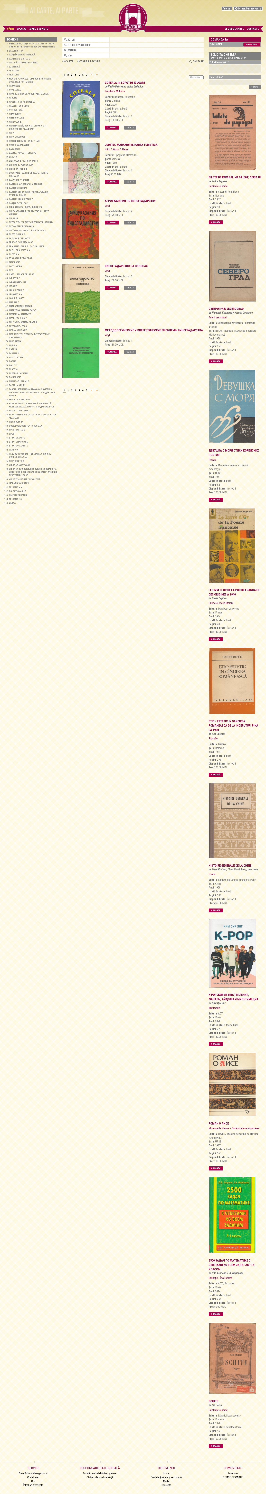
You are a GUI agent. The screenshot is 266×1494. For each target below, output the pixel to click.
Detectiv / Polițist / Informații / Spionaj (31, 222)
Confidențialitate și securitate (166, 1477)
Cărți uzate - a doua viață (100, 1477)
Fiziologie (14, 262)
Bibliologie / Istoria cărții (23, 161)
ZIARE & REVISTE (88, 61)
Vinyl (107, 205)
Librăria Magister (19, 483)
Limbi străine (16, 290)
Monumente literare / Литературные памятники (234, 1128)
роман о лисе (219, 1123)
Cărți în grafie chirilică (22, 54)
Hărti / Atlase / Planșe (21, 274)
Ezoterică (14, 66)
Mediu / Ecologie (18, 318)
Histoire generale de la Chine (230, 865)
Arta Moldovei (17, 137)
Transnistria (16, 461)
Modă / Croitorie (18, 330)
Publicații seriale (19, 381)
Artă (11, 133)
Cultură (13, 218)
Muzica (13, 345)
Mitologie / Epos (18, 326)
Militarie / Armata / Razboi (23, 322)
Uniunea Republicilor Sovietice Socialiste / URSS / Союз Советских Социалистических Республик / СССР (33, 472)
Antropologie (16, 117)
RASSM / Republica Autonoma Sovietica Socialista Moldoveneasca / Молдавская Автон (32, 392)
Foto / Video (15, 266)
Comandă (112, 127)
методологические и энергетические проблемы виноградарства (154, 330)
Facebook (232, 1473)
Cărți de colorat (18, 188)
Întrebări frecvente (248, 8)
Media (166, 1481)
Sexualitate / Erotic (20, 410)
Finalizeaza (252, 44)
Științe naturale (18, 442)
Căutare (196, 61)
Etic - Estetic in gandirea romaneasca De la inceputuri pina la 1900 (233, 725)
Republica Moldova (19, 399)
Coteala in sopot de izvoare (125, 82)
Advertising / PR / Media (22, 102)
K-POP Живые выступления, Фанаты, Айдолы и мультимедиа (233, 997)
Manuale (14, 302)
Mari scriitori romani (21, 306)
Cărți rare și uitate (19, 58)
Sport (12, 434)
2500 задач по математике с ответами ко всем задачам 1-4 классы (231, 1265)
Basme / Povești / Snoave (22, 153)
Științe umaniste (18, 445)
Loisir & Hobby (16, 298)
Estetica (14, 254)
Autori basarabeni (19, 145)
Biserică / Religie (18, 169)
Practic (13, 369)
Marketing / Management (22, 310)
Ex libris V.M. (16, 487)
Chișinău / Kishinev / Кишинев (25, 207)
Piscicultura (16, 357)
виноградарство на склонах (126, 266)
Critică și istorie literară (23, 62)
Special (21, 28)
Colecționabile (17, 491)
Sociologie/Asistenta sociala (25, 426)
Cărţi (10, 28)
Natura (13, 349)
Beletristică (16, 51)
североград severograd (226, 308)
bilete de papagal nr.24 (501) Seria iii (235, 177)
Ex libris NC (15, 499)
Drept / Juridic (17, 234)
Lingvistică (15, 294)
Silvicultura (16, 422)
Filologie (14, 70)
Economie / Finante (19, 238)
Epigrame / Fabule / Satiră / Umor (26, 246)
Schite (213, 1401)
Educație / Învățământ (21, 242)
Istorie (13, 286)
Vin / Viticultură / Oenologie (24, 479)
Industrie (14, 278)
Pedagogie (14, 86)
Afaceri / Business (19, 106)
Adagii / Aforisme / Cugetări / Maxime (29, 94)
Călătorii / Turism (19, 180)
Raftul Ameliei (17, 385)
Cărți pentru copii (19, 203)
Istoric (166, 1473)
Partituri (14, 353)
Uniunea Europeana (19, 465)
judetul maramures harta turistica (131, 145)
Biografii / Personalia (21, 165)
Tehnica (13, 449)
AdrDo (12, 503)
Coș (226, 8)
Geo (11, 270)
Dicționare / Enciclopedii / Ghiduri (27, 230)
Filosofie (14, 74)
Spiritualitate (17, 429)
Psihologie (15, 377)
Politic (13, 365)
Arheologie (15, 122)
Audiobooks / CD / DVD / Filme (24, 141)
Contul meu (33, 1477)
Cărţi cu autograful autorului (26, 184)
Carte (67, 61)
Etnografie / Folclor (20, 258)
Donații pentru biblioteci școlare (100, 1473)
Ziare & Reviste (38, 28)
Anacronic (15, 114)
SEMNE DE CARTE (234, 28)
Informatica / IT (17, 282)
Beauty (13, 157)
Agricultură (16, 110)
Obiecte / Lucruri (18, 495)
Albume (13, 97)
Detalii (130, 127)
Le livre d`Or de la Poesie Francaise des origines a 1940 (234, 592)
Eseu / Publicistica (19, 250)
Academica (15, 90)
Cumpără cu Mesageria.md (33, 1473)
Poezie (12, 361)
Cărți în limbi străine (21, 199)
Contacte (253, 28)
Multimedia (15, 341)
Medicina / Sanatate (20, 314)
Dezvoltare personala (21, 226)
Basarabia (14, 149)
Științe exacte (17, 437)
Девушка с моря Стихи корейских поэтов (234, 453)
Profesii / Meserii (18, 373)
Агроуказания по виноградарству (130, 201)
